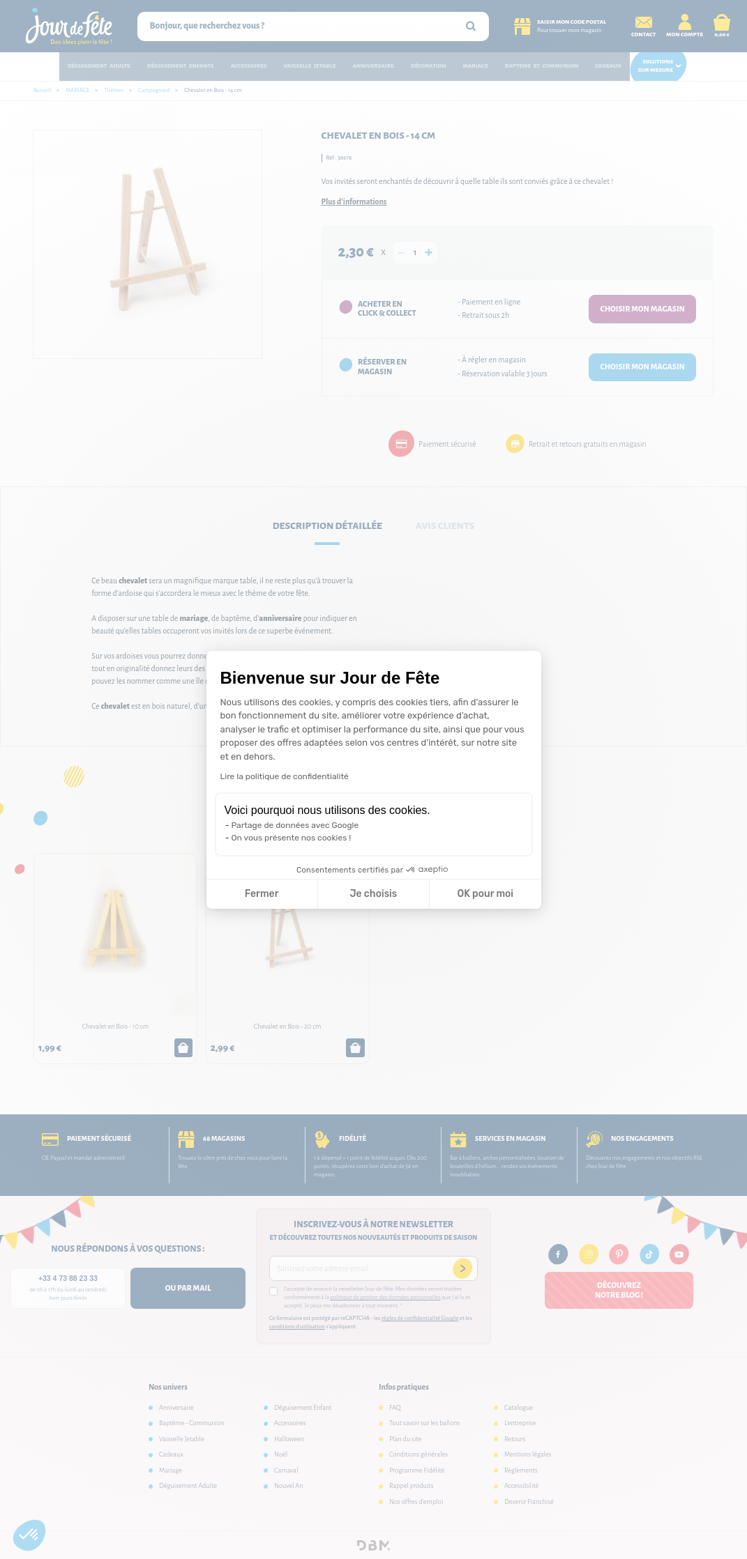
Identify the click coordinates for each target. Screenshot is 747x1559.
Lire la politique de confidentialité (284, 776)
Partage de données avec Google (295, 825)
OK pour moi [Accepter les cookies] (485, 894)
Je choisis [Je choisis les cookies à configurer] (373, 894)
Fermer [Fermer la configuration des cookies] (262, 894)
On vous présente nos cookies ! (292, 838)
